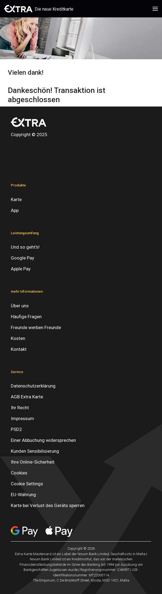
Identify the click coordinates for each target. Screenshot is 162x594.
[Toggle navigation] (155, 9)
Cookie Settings (27, 483)
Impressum (22, 418)
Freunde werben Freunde (36, 327)
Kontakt (19, 349)
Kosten (18, 338)
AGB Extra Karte (27, 396)
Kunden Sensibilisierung (35, 451)
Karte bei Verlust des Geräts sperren (48, 505)
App (15, 210)
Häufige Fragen (26, 316)
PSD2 (16, 429)
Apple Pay (21, 268)
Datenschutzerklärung (33, 386)
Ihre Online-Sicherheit (32, 462)
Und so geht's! (25, 247)
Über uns (20, 305)
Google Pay (22, 258)
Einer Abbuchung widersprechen (43, 440)
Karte (16, 199)
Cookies (19, 473)
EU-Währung (23, 494)
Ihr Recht (20, 407)
